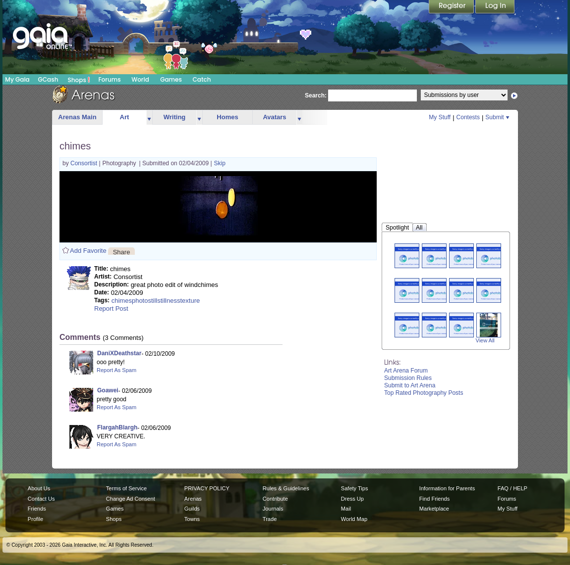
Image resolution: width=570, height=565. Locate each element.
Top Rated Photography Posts (423, 392)
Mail (346, 509)
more (149, 117)
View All (485, 340)
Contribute (275, 499)
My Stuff (440, 117)
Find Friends (434, 499)
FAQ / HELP (512, 488)
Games (171, 79)
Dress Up (352, 499)
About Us (39, 488)
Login (495, 7)
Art (124, 117)
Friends (37, 509)
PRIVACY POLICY (206, 488)
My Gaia (17, 79)
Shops (79, 80)
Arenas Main (77, 117)
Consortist (84, 163)
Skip (220, 163)
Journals (273, 509)
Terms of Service (126, 488)
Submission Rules (408, 378)
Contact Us (41, 499)
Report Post (111, 308)
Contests (468, 117)
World (140, 79)
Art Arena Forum (406, 370)
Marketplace (434, 509)
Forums (109, 79)
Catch (202, 79)
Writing (175, 117)
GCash (48, 79)
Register (452, 7)
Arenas (193, 499)
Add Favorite (88, 250)
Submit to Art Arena (409, 385)
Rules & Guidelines (286, 488)
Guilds (192, 509)
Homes (227, 117)
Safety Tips (354, 488)
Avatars (274, 117)
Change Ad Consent (130, 499)
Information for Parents (447, 488)
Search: (316, 95)
